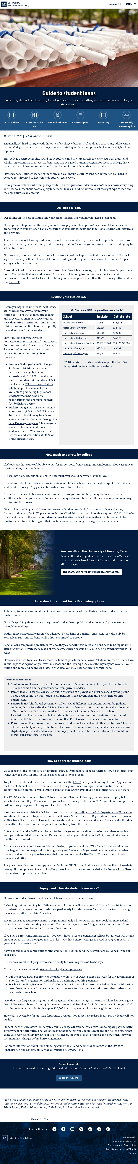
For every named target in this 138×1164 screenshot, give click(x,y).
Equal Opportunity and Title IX (121, 1149)
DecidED (14, 282)
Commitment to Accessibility (122, 1145)
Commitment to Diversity (123, 1141)
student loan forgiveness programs (61, 969)
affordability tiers (74, 513)
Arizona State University (75, 327)
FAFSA (77, 782)
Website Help (129, 1137)
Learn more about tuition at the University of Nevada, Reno (91, 572)
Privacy (132, 1153)
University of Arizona (73, 332)
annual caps (11, 664)
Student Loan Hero (119, 869)
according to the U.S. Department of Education (103, 812)
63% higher (70, 147)
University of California (74, 338)
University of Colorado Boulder (78, 343)
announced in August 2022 (116, 1004)
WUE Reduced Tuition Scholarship (31, 386)
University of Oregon (73, 348)
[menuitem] (115, 4)
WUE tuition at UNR (73, 322)
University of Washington (75, 353)
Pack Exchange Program (23, 423)
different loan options (88, 703)
